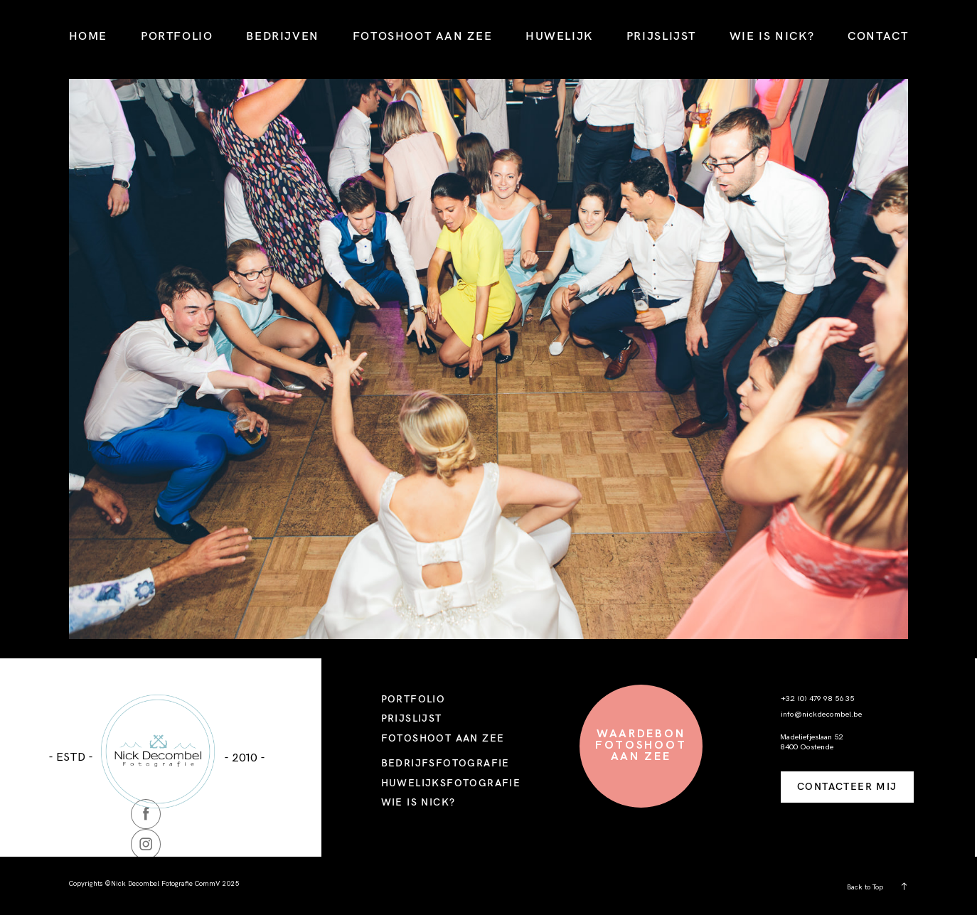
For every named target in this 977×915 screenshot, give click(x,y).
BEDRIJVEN (282, 35)
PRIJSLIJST (661, 35)
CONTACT (878, 35)
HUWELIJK (559, 35)
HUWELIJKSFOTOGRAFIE (451, 782)
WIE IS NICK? (772, 35)
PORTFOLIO (177, 35)
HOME (88, 35)
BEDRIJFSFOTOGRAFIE (445, 762)
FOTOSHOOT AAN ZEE (422, 35)
